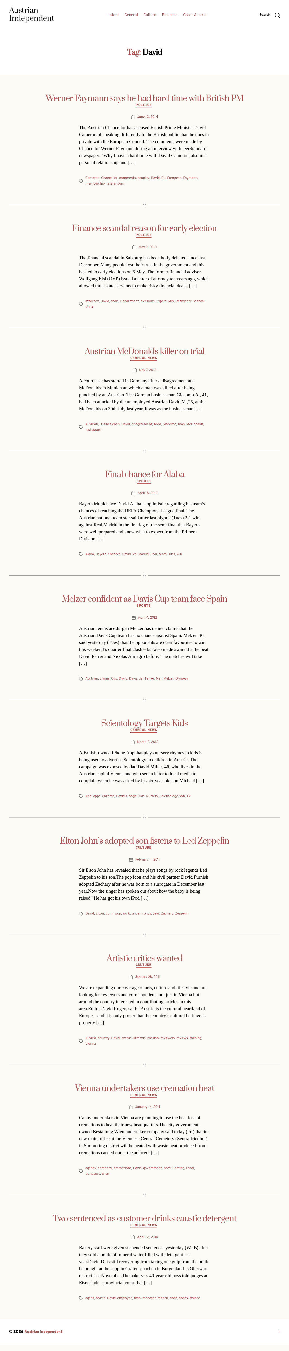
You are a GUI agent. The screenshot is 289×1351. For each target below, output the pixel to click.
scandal (202, 302)
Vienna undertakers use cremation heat (144, 1093)
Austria (91, 1043)
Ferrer (152, 682)
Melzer (171, 682)
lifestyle (141, 1043)
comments (128, 179)
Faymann (193, 179)
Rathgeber (186, 302)
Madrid (145, 557)
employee (126, 1304)
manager (151, 1304)
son (184, 800)
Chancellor (110, 179)
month (164, 1304)
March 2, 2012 (147, 746)
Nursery (153, 800)
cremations (122, 1174)
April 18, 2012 (147, 496)
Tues (174, 557)
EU (165, 179)
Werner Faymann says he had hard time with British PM (144, 98)
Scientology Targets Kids (144, 726)
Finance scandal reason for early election (144, 229)
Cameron (92, 179)
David (157, 179)
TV (191, 800)
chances (115, 557)
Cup (115, 682)
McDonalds (197, 426)
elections (149, 302)
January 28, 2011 (148, 982)
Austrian (92, 426)
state (89, 308)
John (110, 918)
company (105, 1174)
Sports (144, 484)
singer (137, 918)
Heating (179, 1174)
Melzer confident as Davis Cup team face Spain (144, 601)
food (159, 426)
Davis (134, 682)
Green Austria (195, 15)
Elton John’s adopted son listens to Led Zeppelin (144, 845)
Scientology (171, 800)
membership (95, 184)
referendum (116, 184)
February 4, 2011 (148, 864)
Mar (161, 682)
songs (147, 918)
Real (155, 557)
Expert (163, 302)
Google (132, 800)
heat (168, 1174)
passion (155, 1043)
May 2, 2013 (147, 248)
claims (105, 682)
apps (97, 800)
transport (92, 1179)
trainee (197, 1304)
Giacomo (171, 426)
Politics (144, 106)
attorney (92, 302)
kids (143, 800)
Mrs (174, 302)
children (108, 800)
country (145, 179)
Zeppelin (184, 918)
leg (135, 557)
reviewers (170, 1043)
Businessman (110, 426)
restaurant (93, 431)
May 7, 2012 (147, 372)
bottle (101, 1304)
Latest (113, 15)
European (176, 179)
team (165, 557)
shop (175, 1304)
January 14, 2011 (148, 1113)
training (199, 1043)
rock (126, 918)
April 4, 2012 (148, 621)
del (142, 682)
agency (90, 1174)
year (157, 918)
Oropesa (185, 682)
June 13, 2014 (147, 118)
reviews (186, 1043)
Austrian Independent (44, 1338)
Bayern (101, 557)
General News (144, 360)
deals (115, 302)
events (127, 1043)
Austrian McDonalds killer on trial (144, 352)
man (183, 426)
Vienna (90, 1049)
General (131, 15)
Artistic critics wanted (145, 963)
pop (118, 918)
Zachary (168, 918)
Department (130, 302)
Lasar (191, 1174)
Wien (106, 1179)
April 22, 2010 (147, 1244)
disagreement (143, 426)
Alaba (89, 557)
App (88, 800)
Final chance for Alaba (144, 476)
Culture (149, 15)
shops (185, 1304)
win (182, 557)
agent (89, 1304)
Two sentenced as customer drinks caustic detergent (144, 1224)
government (153, 1174)
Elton (100, 918)
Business (169, 15)
